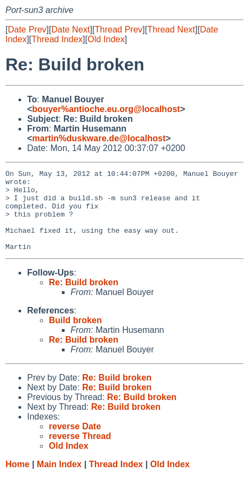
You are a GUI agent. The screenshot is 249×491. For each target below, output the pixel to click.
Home (17, 480)
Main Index (59, 480)
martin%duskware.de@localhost (98, 138)
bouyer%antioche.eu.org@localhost (106, 109)
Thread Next (171, 29)
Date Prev (27, 29)
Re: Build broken (83, 298)
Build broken (75, 336)
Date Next (70, 29)
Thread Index (56, 39)
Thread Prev (119, 29)
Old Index (105, 39)
